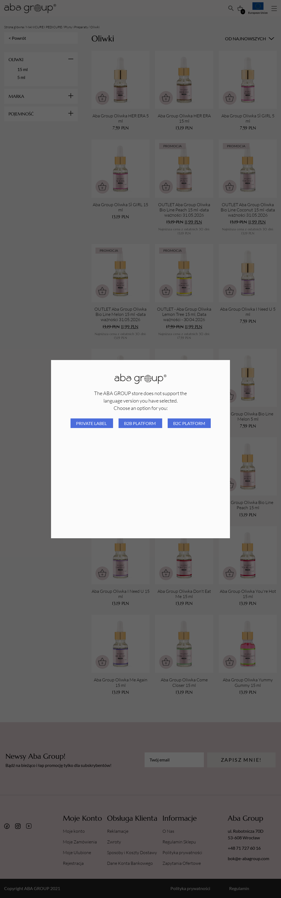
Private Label (92, 423)
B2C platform (189, 423)
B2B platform (140, 423)
